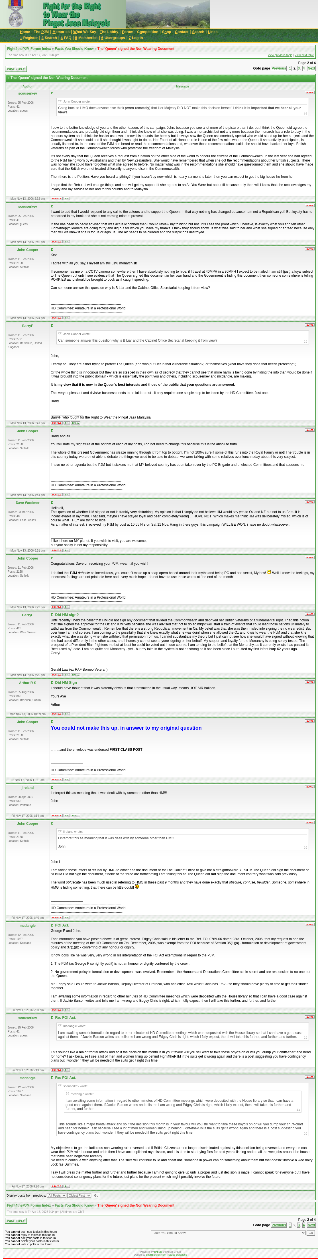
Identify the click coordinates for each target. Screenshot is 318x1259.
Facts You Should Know (74, 49)
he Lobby (109, 32)
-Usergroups (113, 38)
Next (311, 68)
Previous (279, 68)
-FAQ (66, 38)
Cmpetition (147, 32)
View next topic (304, 55)
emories (61, 32)
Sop (166, 32)
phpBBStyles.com (156, 1254)
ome (25, 32)
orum (127, 32)
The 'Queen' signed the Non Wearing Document (135, 49)
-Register (29, 38)
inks (212, 32)
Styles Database (177, 1254)
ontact (182, 32)
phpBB (158, 1251)
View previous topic (280, 55)
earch (198, 32)
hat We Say (84, 32)
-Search (49, 38)
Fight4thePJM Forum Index (29, 49)
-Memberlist (86, 38)
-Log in (136, 38)
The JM (41, 32)
